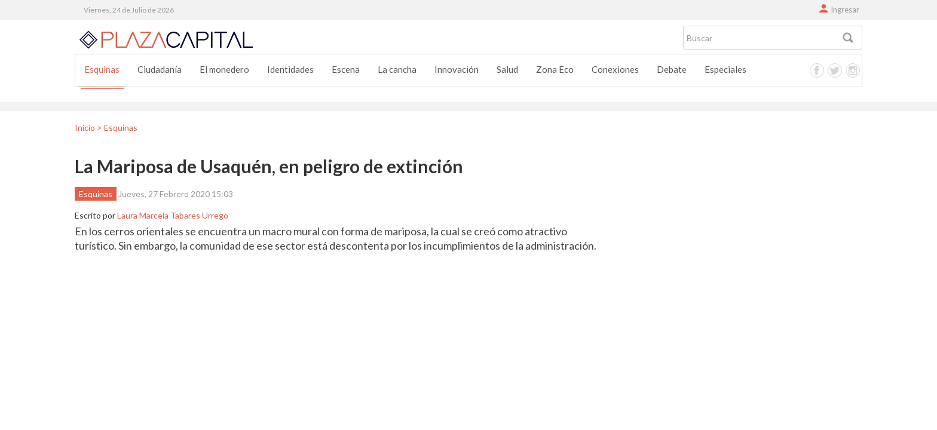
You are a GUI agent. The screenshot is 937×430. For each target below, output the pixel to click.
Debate (672, 69)
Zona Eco (555, 69)
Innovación (456, 69)
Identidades (290, 69)
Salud (507, 69)
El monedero (224, 69)
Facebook (816, 70)
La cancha (397, 69)
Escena (346, 69)
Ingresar (845, 9)
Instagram (852, 70)
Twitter (834, 70)
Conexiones (615, 69)
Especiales (725, 69)
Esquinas (102, 69)
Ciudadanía (159, 69)
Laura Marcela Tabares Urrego (172, 215)
